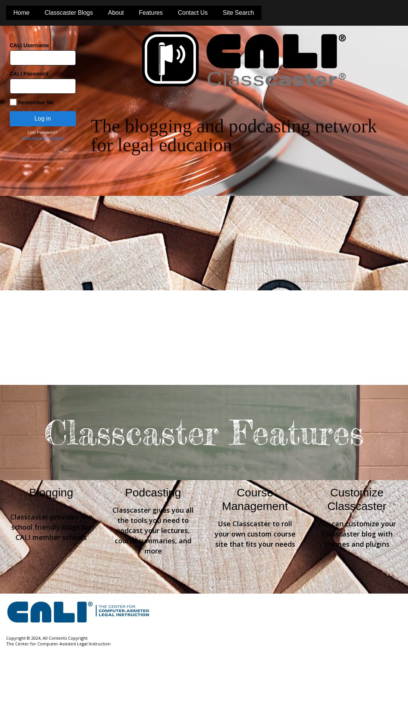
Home (22, 12)
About (116, 12)
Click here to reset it (42, 138)
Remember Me (32, 102)
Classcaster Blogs (69, 12)
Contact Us (193, 12)
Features (151, 12)
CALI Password (29, 74)
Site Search (238, 12)
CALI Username (29, 45)
